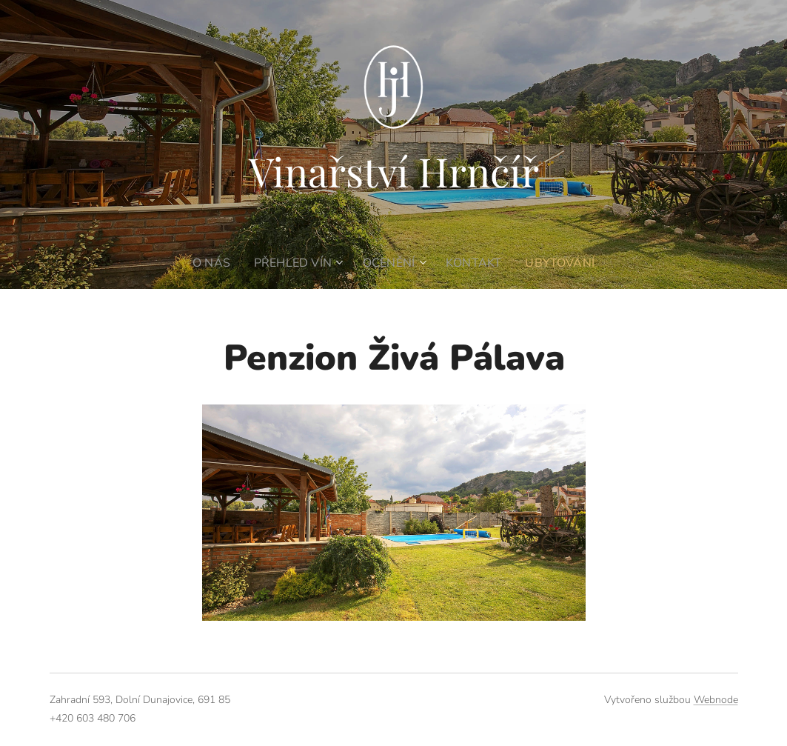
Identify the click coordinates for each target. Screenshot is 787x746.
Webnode (716, 700)
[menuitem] (209, 263)
